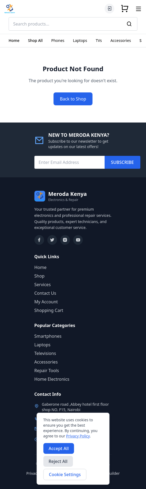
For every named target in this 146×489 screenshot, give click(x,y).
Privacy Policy (78, 435)
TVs (99, 40)
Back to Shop (73, 99)
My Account (46, 302)
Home (14, 40)
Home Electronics (52, 379)
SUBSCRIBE (122, 162)
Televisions (45, 353)
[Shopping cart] (125, 8)
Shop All (35, 40)
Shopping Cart (48, 310)
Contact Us (45, 293)
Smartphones (48, 336)
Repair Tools (46, 370)
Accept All (59, 448)
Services (42, 284)
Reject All (58, 461)
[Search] (129, 24)
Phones (57, 40)
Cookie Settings (65, 474)
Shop (39, 276)
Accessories (121, 40)
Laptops (80, 40)
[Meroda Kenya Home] (9, 8)
